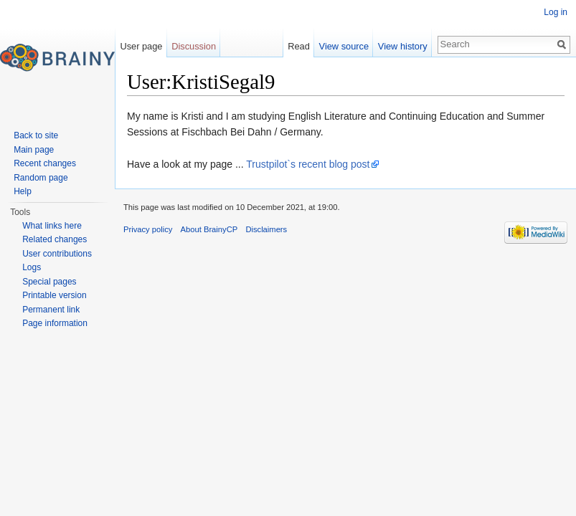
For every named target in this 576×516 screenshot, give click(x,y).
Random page (40, 178)
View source (344, 46)
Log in (555, 12)
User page (141, 46)
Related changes (54, 239)
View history (403, 46)
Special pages (49, 282)
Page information (55, 323)
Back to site (36, 135)
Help (23, 191)
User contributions (57, 254)
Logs (31, 267)
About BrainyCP (209, 229)
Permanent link (51, 310)
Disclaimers (266, 229)
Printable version (54, 295)
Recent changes (45, 163)
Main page (34, 150)
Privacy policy (147, 229)
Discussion (193, 46)
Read (299, 46)
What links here (52, 226)
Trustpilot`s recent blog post (307, 164)
